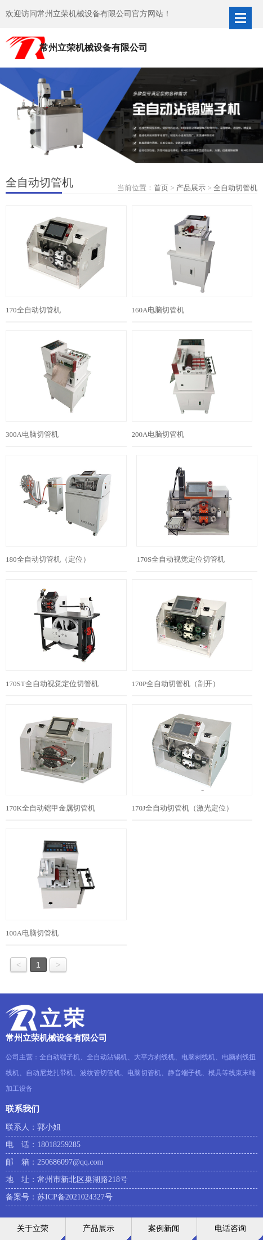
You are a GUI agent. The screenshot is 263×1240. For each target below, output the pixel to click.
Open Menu (240, 18)
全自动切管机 (235, 187)
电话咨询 (230, 1228)
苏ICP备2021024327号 (75, 1197)
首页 (161, 187)
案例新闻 (164, 1228)
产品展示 (191, 187)
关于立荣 (32, 1228)
